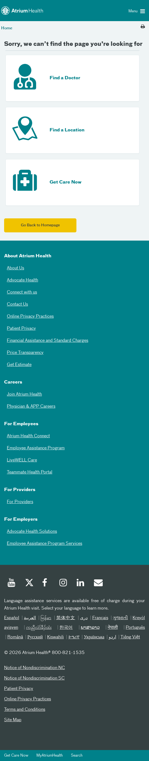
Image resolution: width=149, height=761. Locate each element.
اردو (112, 637)
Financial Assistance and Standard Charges (47, 341)
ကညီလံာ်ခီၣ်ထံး (38, 627)
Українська (94, 637)
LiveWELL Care (22, 460)
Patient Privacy (21, 328)
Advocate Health (22, 280)
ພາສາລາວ (90, 627)
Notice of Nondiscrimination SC (34, 678)
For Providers (20, 502)
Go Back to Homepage (40, 225)
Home (6, 28)
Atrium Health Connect (28, 436)
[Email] (98, 583)
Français (100, 618)
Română (15, 637)
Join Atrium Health (24, 394)
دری (84, 618)
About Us (15, 268)
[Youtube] (11, 583)
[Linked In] (80, 583)
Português (135, 627)
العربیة (30, 618)
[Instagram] (63, 583)
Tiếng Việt (130, 637)
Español (11, 618)
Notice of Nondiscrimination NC (34, 668)
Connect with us (22, 292)
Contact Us (17, 304)
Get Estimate (19, 365)
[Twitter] (29, 583)
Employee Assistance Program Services (44, 544)
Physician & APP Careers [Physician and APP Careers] (31, 406)
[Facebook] (46, 583)
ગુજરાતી (120, 618)
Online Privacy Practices (30, 316)
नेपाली (113, 627)
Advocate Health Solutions (32, 531)
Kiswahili (55, 637)
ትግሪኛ (73, 637)
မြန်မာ (46, 618)
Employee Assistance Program (36, 448)
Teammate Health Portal (29, 472)
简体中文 (65, 618)
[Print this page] (143, 27)
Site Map (12, 720)
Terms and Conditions (24, 710)
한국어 (66, 627)
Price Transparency (25, 353)
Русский (35, 637)
